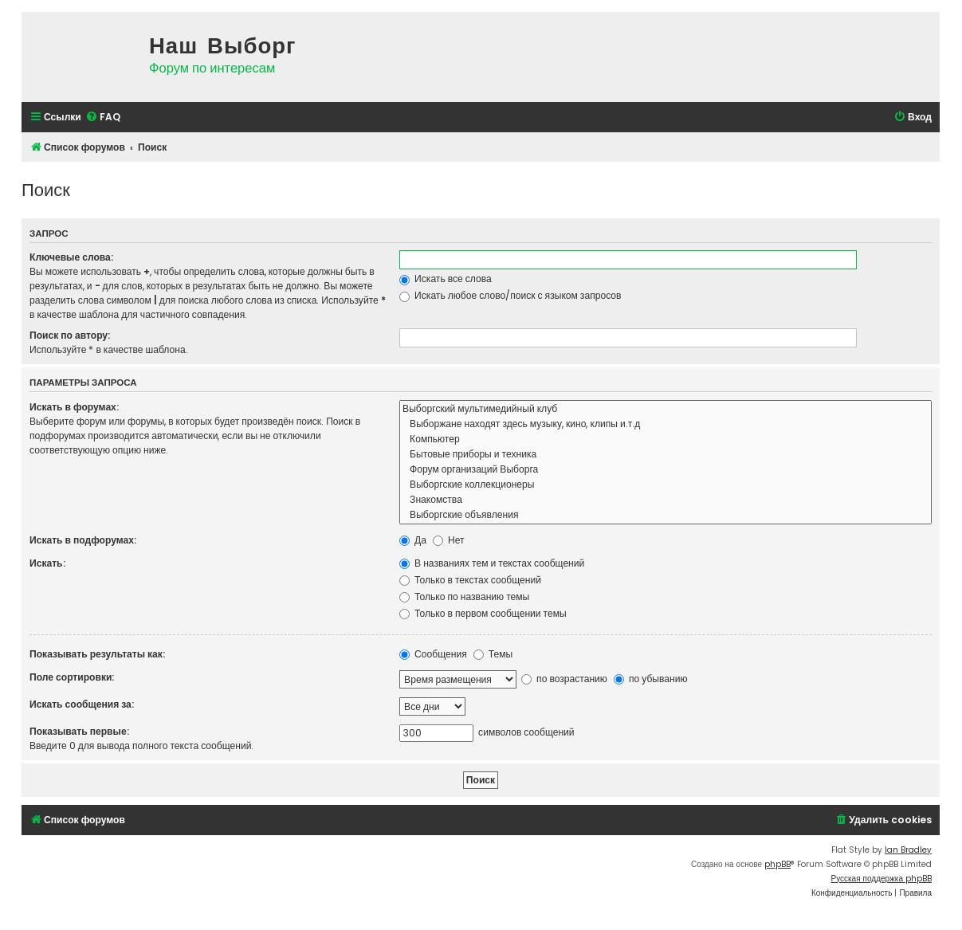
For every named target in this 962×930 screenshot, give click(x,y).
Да (412, 540)
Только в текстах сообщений (470, 580)
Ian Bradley (908, 850)
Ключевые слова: (71, 257)
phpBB (777, 864)
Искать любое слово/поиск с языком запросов (510, 295)
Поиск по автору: (69, 335)
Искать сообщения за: (81, 704)
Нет (449, 540)
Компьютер (665, 439)
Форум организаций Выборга (665, 469)
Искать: (47, 563)
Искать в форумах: (74, 407)
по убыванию (651, 678)
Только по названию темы (464, 596)
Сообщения (433, 654)
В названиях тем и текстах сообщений (491, 563)
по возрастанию (564, 678)
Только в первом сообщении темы (483, 613)
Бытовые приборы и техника (665, 454)
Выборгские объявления (665, 515)
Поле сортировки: (71, 677)
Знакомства (665, 500)
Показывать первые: (79, 731)
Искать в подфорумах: (82, 540)
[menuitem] (102, 117)
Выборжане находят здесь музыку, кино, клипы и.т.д (665, 424)
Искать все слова (445, 278)
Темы (492, 654)
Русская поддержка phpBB (881, 879)
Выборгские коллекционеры (665, 484)
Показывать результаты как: (97, 654)
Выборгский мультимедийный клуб (665, 409)
